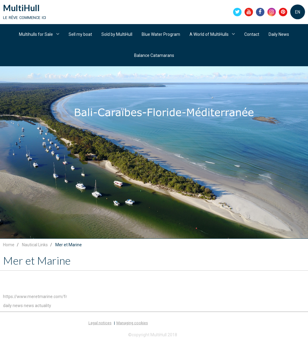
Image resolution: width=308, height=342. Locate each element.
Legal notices (100, 324)
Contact (251, 34)
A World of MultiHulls (209, 34)
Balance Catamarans (154, 55)
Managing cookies (132, 324)
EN (297, 12)
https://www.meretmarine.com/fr (35, 297)
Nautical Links (35, 246)
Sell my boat (80, 34)
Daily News (279, 34)
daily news (13, 306)
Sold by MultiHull (116, 34)
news (29, 306)
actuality (43, 306)
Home (8, 246)
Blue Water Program (161, 34)
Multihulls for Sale (36, 34)
